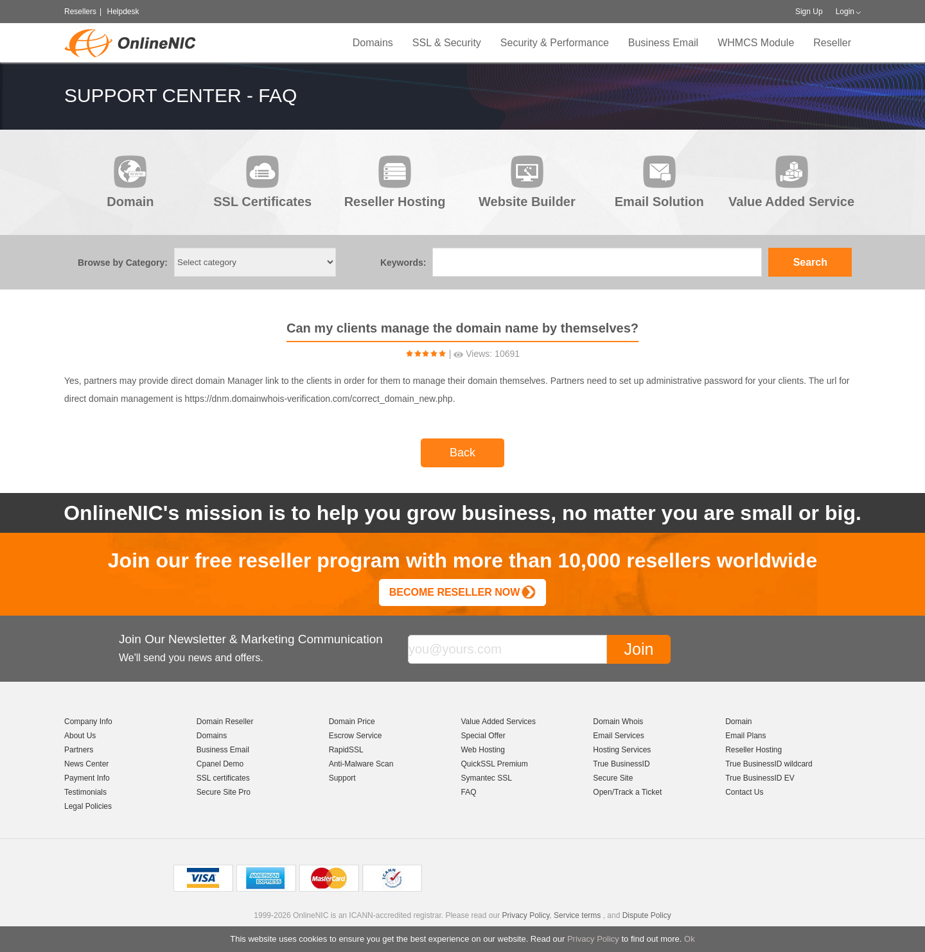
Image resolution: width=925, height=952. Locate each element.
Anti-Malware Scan (361, 763)
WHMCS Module (756, 42)
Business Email (663, 42)
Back (462, 452)
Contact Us (744, 792)
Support (342, 778)
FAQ (468, 792)
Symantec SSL (486, 778)
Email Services (618, 735)
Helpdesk (123, 11)
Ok (689, 939)
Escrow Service (355, 735)
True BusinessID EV (760, 778)
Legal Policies (88, 806)
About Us (80, 735)
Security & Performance (554, 42)
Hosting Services (622, 749)
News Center (86, 763)
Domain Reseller (225, 721)
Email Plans (745, 735)
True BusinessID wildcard (769, 763)
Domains (373, 42)
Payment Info (87, 778)
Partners (78, 749)
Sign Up (809, 11)
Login (845, 11)
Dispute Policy (646, 915)
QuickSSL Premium (494, 763)
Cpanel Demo (220, 763)
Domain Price (352, 721)
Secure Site (613, 778)
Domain (738, 721)
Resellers (80, 11)
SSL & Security (446, 42)
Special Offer (483, 735)
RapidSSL (346, 749)
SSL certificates (223, 778)
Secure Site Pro (224, 792)
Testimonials (85, 792)
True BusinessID (621, 763)
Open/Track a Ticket (627, 792)
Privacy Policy (593, 939)
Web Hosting (482, 749)
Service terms (577, 915)
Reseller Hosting (753, 749)
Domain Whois (618, 721)
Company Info (88, 721)
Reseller (832, 42)
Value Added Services (498, 721)
